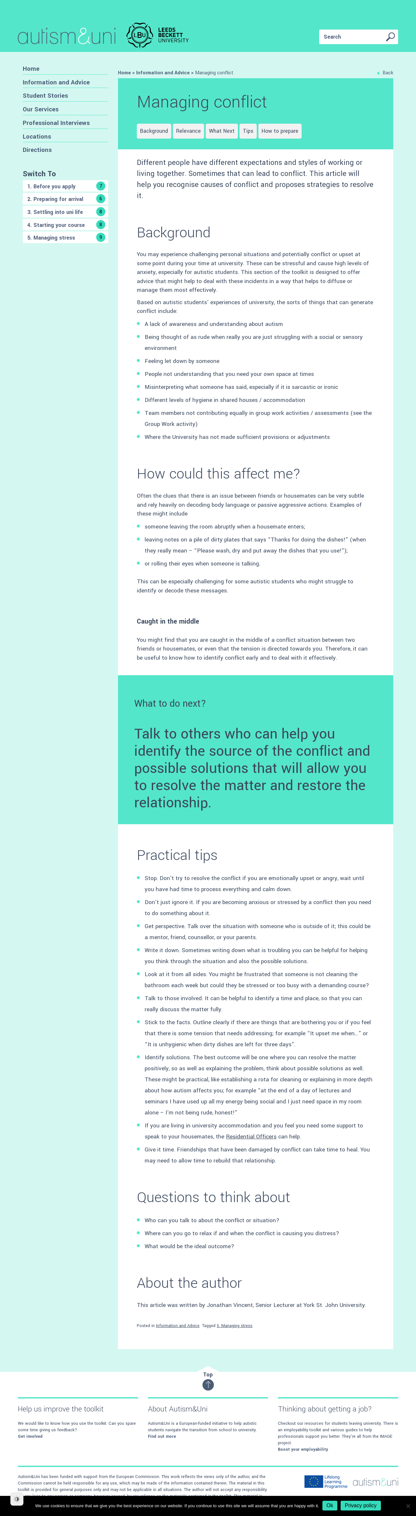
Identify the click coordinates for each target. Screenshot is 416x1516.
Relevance (188, 131)
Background (154, 131)
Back (385, 72)
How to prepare (280, 131)
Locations (37, 136)
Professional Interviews (56, 122)
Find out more (162, 1436)
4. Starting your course (66, 224)
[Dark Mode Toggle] (17, 1499)
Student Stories (45, 95)
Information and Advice (56, 82)
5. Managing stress (66, 237)
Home (31, 68)
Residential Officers (251, 1137)
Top (208, 1381)
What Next (222, 131)
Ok (330, 1505)
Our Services (40, 109)
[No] (408, 1506)
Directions (37, 149)
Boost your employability (303, 1449)
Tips (248, 131)
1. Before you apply (66, 186)
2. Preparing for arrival (66, 198)
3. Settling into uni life (66, 211)
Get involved (30, 1436)
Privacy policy (361, 1505)
